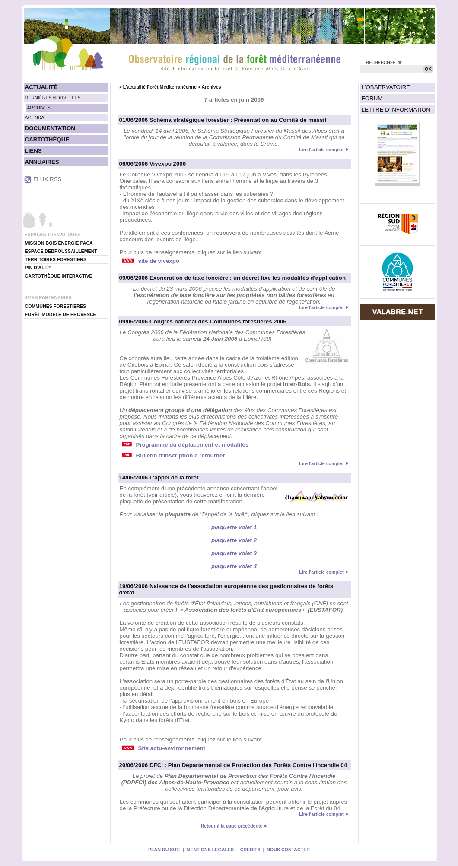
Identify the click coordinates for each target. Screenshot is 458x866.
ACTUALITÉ (41, 87)
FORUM (372, 98)
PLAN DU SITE (164, 849)
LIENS (33, 150)
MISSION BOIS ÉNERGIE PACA (59, 243)
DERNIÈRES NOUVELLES (53, 97)
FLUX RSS (47, 179)
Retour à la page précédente (234, 825)
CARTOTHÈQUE (47, 139)
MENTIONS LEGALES (210, 849)
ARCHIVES (39, 107)
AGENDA (35, 117)
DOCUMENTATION (50, 128)
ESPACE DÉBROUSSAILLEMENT (61, 251)
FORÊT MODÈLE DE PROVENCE (60, 314)
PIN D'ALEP (38, 267)
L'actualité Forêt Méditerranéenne (160, 86)
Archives (211, 86)
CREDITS (250, 849)
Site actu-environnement (172, 748)
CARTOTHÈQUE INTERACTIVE (58, 275)
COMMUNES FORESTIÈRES (55, 306)
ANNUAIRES (42, 162)
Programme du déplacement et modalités (192, 444)
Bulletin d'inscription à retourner (180, 455)
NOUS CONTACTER (288, 849)
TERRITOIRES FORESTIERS (56, 259)
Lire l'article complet (321, 149)
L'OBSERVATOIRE (386, 87)
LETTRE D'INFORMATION (396, 109)
